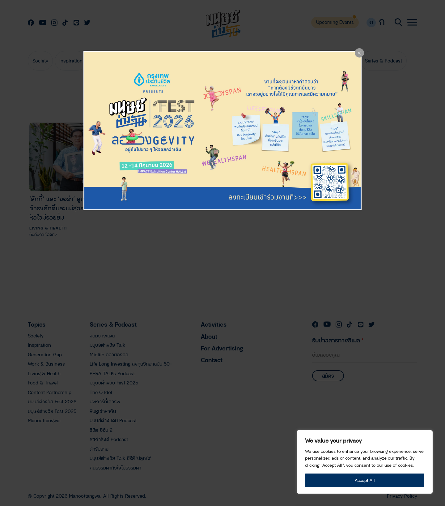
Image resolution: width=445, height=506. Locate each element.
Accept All (365, 480)
